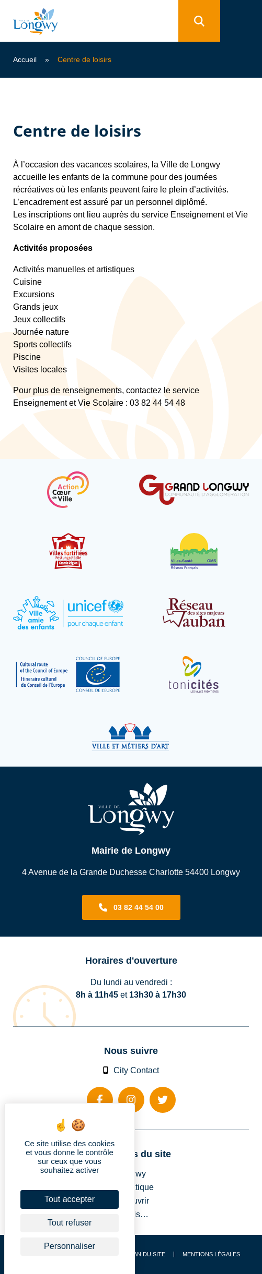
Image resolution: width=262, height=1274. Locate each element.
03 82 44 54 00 (138, 907)
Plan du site (146, 1254)
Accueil (25, 59)
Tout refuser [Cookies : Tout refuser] (70, 1222)
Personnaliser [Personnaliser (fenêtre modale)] (69, 1246)
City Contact (131, 1070)
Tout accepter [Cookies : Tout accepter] (69, 1199)
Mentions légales (211, 1254)
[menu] (241, 21)
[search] (199, 21)
